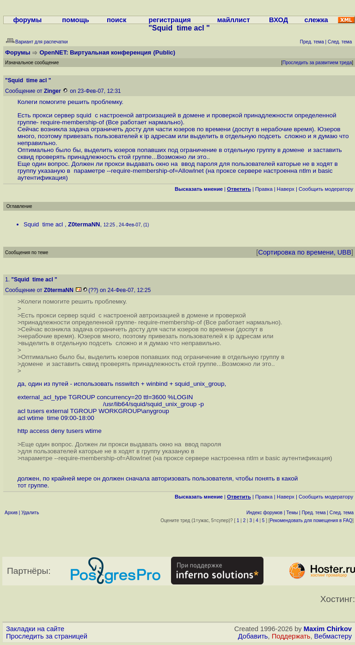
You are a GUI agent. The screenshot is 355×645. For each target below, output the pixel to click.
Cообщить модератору (326, 189)
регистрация (169, 20)
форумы (27, 20)
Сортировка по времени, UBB (304, 252)
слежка (316, 20)
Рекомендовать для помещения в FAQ (311, 520)
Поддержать (291, 636)
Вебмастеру (333, 636)
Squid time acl (44, 224)
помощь (75, 20)
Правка (264, 189)
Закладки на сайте (35, 629)
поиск (116, 20)
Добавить (253, 636)
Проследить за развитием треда (317, 62)
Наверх (285, 189)
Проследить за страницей (46, 636)
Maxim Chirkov (328, 629)
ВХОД (278, 20)
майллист (233, 20)
